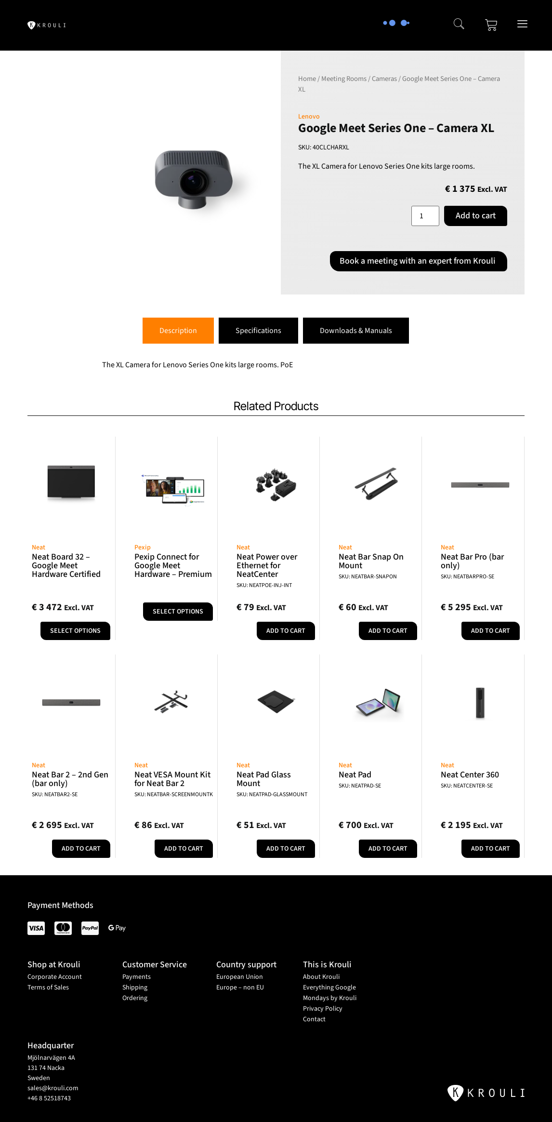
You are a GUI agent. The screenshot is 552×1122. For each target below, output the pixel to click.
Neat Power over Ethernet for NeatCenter (267, 565)
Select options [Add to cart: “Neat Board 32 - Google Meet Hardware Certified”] (75, 631)
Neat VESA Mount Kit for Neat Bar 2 (172, 779)
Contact (314, 1019)
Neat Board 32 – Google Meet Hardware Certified (66, 565)
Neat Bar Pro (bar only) (472, 561)
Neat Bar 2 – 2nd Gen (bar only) (70, 779)
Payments (136, 977)
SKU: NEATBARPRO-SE (467, 577)
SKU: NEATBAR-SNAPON (368, 577)
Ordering (134, 998)
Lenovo (309, 116)
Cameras (384, 79)
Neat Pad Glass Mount (264, 779)
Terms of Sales (48, 987)
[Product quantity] (425, 216)
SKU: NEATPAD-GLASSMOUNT (272, 794)
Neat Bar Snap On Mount (371, 561)
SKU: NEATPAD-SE (360, 786)
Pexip (142, 547)
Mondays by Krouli (329, 998)
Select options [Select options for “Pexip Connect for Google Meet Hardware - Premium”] (178, 611)
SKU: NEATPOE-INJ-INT (264, 585)
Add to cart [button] (285, 631)
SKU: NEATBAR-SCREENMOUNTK (173, 794)
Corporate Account (54, 977)
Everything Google (329, 987)
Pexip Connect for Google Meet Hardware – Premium (173, 565)
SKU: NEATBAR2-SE (55, 794)
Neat (38, 547)
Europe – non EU (240, 987)
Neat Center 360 (470, 775)
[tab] (178, 331)
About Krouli (321, 977)
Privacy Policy (322, 1009)
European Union (239, 977)
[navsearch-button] (459, 25)
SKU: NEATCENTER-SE (467, 786)
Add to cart (476, 216)
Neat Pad (355, 775)
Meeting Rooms (344, 79)
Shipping (134, 987)
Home (307, 79)
